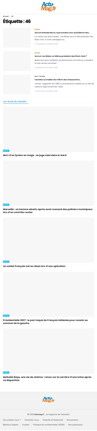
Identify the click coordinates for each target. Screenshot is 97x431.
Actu (6, 151)
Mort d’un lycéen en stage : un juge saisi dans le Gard (34, 155)
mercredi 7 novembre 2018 (46, 91)
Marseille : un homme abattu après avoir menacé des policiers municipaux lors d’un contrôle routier (48, 211)
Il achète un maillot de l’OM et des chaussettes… (58, 79)
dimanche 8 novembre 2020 (46, 44)
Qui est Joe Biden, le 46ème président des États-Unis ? (61, 56)
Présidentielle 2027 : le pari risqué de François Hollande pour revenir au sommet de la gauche (45, 322)
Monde (37, 29)
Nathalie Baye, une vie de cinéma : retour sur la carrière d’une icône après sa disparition (47, 378)
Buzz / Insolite (40, 76)
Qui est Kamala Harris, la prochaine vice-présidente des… (62, 32)
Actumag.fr (39, 414)
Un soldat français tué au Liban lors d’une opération (34, 266)
